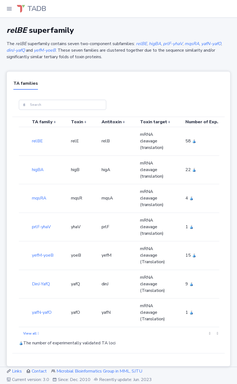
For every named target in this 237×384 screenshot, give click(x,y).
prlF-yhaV (41, 227)
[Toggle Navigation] (9, 9)
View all (31, 333)
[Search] (62, 105)
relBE (37, 141)
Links (17, 371)
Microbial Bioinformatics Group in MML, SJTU (99, 371)
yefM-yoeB (43, 255)
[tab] (25, 84)
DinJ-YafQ (41, 284)
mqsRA (39, 198)
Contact (39, 371)
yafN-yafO (42, 312)
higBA (38, 170)
